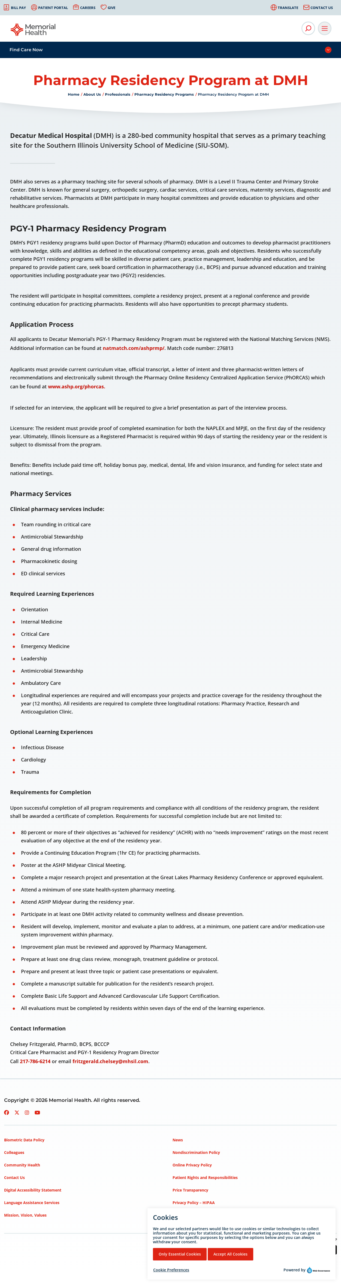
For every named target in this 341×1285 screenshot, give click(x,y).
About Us (92, 94)
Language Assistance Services (31, 1202)
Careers (87, 7)
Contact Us (321, 7)
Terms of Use (185, 1215)
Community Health (22, 1165)
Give (111, 7)
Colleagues (14, 1152)
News (178, 1139)
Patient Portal (53, 7)
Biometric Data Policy (24, 1139)
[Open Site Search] (308, 28)
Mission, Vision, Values (25, 1215)
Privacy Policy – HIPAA (194, 1202)
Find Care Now (26, 49)
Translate (288, 7)
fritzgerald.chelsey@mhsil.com (110, 1061)
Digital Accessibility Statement (32, 1190)
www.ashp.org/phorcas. (76, 386)
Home (73, 94)
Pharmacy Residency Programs (164, 94)
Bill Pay (18, 7)
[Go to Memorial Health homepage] (33, 31)
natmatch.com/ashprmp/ (133, 348)
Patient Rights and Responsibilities (205, 1177)
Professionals (117, 94)
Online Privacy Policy (192, 1165)
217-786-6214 (35, 1061)
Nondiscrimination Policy (196, 1152)
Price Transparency (190, 1190)
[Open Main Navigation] (324, 28)
